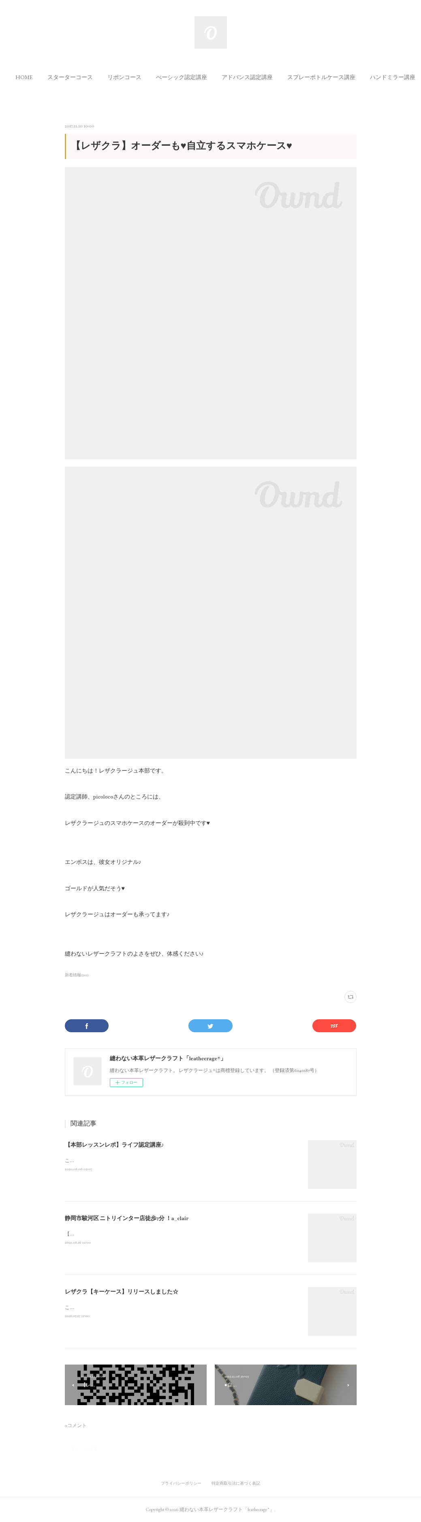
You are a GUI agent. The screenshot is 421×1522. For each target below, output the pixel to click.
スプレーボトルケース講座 (331, 77)
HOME (34, 77)
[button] (34, 77)
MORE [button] (388, 77)
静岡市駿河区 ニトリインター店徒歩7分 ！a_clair (127, 1218)
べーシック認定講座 (191, 77)
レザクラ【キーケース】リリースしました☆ (121, 1292)
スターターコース (80, 77)
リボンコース (134, 77)
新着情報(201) (77, 975)
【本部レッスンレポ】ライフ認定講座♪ (114, 1145)
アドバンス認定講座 (256, 77)
